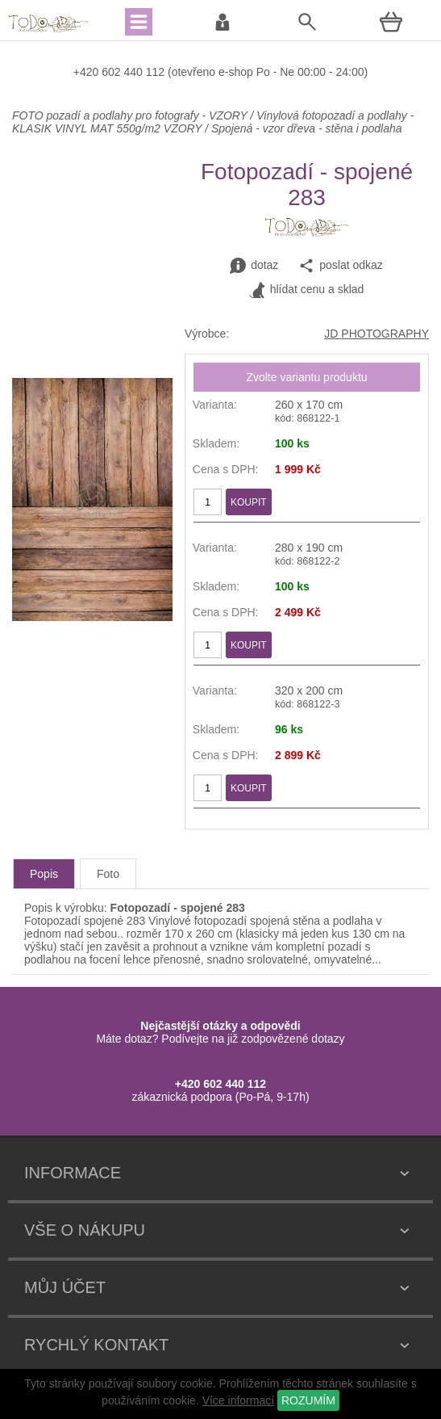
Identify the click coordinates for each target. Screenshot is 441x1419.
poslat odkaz (340, 266)
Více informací (238, 1400)
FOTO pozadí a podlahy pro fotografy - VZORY (131, 115)
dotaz (254, 266)
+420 (87, 71)
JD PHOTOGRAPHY (376, 333)
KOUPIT (249, 502)
